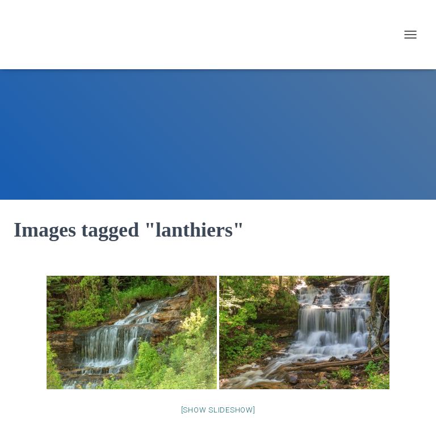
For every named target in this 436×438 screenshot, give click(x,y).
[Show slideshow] (218, 410)
